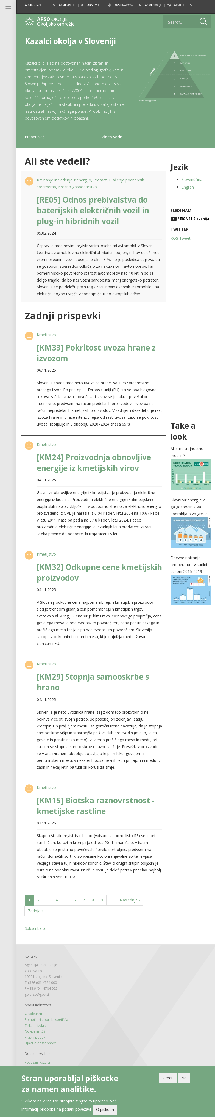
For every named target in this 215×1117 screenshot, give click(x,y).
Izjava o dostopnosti (41, 1043)
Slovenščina (192, 179)
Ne (183, 1079)
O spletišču (33, 1013)
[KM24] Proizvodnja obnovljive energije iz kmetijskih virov (94, 462)
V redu (168, 1079)
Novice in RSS (35, 1031)
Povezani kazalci (37, 1062)
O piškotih (105, 1110)
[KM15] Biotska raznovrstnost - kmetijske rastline (96, 805)
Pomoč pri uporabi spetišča (46, 1019)
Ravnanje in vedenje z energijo (64, 180)
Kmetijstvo (46, 334)
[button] (206, 5)
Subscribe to (36, 928)
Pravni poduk (35, 1037)
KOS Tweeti (181, 238)
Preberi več (34, 136)
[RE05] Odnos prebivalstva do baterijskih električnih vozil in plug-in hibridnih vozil (93, 210)
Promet (100, 180)
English (188, 187)
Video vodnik (113, 136)
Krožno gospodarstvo (77, 186)
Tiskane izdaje (36, 1025)
